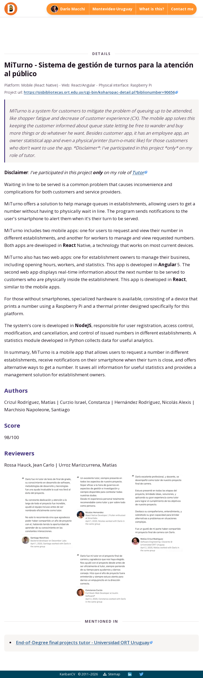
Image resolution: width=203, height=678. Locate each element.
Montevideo (104, 9)
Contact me (182, 9)
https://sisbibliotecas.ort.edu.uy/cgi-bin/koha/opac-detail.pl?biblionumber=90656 (99, 92)
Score (12, 425)
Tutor (138, 172)
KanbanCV (67, 674)
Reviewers (19, 453)
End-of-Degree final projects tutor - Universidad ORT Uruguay (82, 642)
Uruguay (124, 9)
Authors (16, 390)
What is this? (151, 9)
